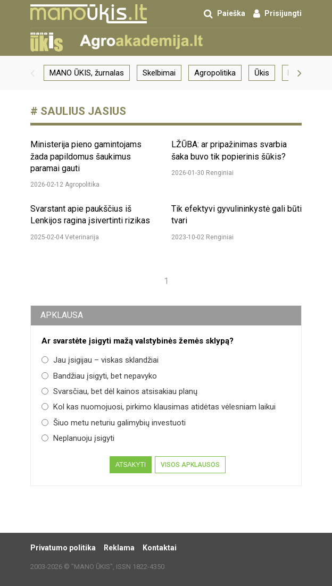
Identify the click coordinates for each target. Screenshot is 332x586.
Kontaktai (160, 547)
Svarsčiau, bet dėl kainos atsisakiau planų (119, 391)
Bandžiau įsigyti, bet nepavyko (99, 376)
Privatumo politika (63, 547)
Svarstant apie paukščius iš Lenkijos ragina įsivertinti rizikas (90, 214)
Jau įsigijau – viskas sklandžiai (100, 360)
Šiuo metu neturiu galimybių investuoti (114, 423)
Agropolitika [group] (215, 73)
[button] (32, 73)
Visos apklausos (190, 464)
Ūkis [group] (261, 73)
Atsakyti (130, 464)
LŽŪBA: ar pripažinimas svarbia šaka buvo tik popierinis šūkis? (229, 150)
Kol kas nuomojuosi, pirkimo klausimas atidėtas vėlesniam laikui (159, 407)
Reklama (119, 547)
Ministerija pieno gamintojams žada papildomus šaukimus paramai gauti (86, 156)
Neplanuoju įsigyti (78, 438)
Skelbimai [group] (159, 73)
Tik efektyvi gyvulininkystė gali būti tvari (236, 214)
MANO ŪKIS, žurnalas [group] (86, 73)
